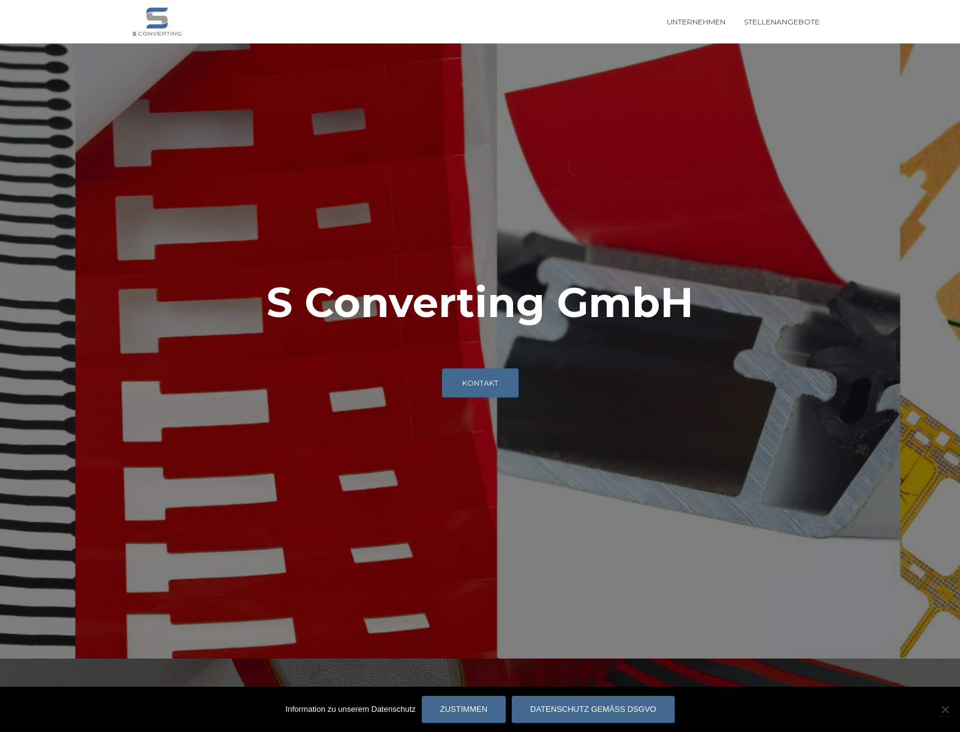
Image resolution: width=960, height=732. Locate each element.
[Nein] (945, 709)
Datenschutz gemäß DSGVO (593, 709)
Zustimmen (463, 709)
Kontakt (480, 382)
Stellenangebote (782, 21)
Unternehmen (696, 21)
